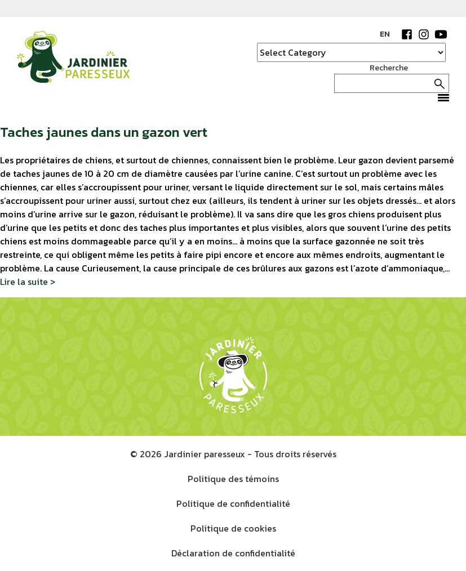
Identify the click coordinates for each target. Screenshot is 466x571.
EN (385, 34)
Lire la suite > (27, 281)
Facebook (406, 34)
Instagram (423, 34)
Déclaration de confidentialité (233, 553)
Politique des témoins (233, 478)
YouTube (440, 34)
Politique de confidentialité (233, 503)
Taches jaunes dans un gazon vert (103, 132)
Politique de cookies (233, 528)
